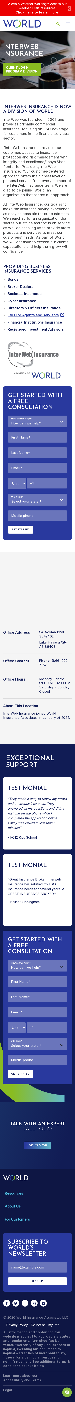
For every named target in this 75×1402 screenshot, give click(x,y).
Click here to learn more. (37, 12)
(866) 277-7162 (37, 1145)
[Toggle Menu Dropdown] (37, 1193)
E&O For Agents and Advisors (33, 315)
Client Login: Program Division (22, 69)
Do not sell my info (45, 1325)
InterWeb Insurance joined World (29, 713)
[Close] (69, 8)
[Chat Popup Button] (67, 1392)
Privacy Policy (17, 1325)
